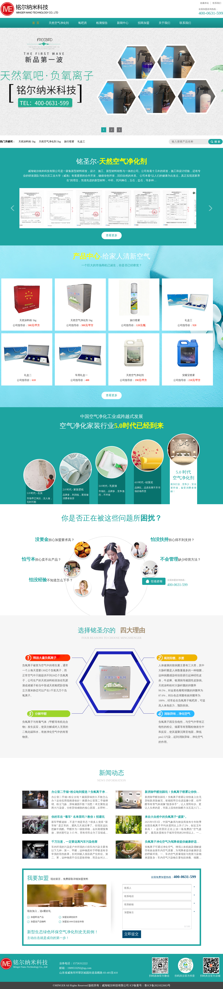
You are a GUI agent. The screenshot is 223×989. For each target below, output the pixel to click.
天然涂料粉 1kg (27, 141)
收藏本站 (204, 3)
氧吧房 (82, 22)
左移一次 (13, 208)
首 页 (35, 22)
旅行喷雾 (69, 141)
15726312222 (80, 963)
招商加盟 (143, 22)
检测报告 (102, 22)
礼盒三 (81, 141)
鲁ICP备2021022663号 (157, 985)
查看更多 (111, 235)
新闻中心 (122, 22)
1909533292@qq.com (79, 968)
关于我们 (164, 22)
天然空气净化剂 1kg (50, 141)
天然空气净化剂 (59, 22)
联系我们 (217, 3)
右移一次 (209, 208)
